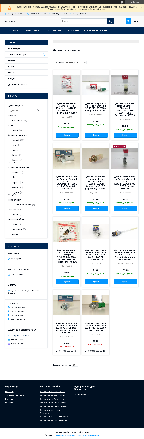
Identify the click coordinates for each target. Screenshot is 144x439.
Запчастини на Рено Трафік (52, 392)
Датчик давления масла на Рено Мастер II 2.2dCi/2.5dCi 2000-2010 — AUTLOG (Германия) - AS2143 (66, 256)
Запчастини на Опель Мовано (53, 406)
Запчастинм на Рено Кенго (52, 399)
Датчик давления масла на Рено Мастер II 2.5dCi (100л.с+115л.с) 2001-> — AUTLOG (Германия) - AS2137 (96, 183)
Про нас (57, 30)
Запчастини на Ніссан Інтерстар (54, 417)
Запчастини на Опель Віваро (53, 403)
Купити (67, 135)
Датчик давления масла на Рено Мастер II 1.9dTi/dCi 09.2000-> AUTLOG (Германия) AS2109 (66, 108)
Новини (11, 60)
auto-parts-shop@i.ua (20, 335)
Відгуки (11, 78)
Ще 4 (13, 162)
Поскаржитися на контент (65, 435)
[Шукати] (110, 21)
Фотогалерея (14, 48)
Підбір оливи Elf (81, 394)
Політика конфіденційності (88, 435)
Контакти (73, 30)
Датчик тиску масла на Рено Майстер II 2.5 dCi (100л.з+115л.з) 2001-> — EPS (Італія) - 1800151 (125, 183)
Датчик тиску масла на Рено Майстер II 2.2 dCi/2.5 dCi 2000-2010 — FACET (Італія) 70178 (95, 255)
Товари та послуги (34, 30)
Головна (13, 30)
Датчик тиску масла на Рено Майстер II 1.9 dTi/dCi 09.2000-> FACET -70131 (96, 326)
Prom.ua (85, 432)
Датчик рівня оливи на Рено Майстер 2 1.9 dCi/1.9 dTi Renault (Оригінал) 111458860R (125, 255)
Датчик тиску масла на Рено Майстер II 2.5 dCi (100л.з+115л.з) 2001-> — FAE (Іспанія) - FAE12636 (66, 183)
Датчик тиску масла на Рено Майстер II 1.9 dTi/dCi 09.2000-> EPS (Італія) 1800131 (96, 107)
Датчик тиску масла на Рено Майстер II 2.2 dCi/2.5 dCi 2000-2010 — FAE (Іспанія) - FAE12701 (66, 328)
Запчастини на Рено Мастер (53, 395)
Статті (11, 66)
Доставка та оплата (95, 30)
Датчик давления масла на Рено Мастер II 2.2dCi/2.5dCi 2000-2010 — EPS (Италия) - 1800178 (125, 109)
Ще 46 (13, 195)
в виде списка (137, 63)
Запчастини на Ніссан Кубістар (54, 420)
